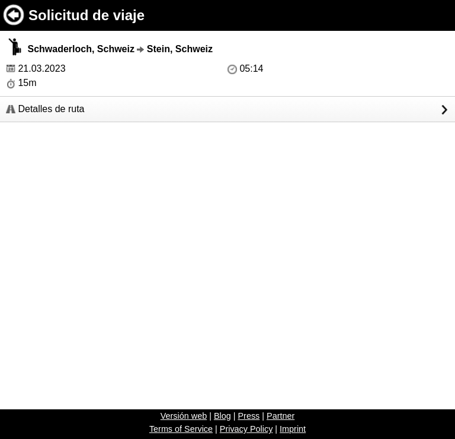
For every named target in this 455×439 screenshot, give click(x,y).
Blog (222, 416)
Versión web (184, 416)
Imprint (293, 429)
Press (248, 416)
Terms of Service (181, 429)
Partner (280, 416)
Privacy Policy (246, 429)
